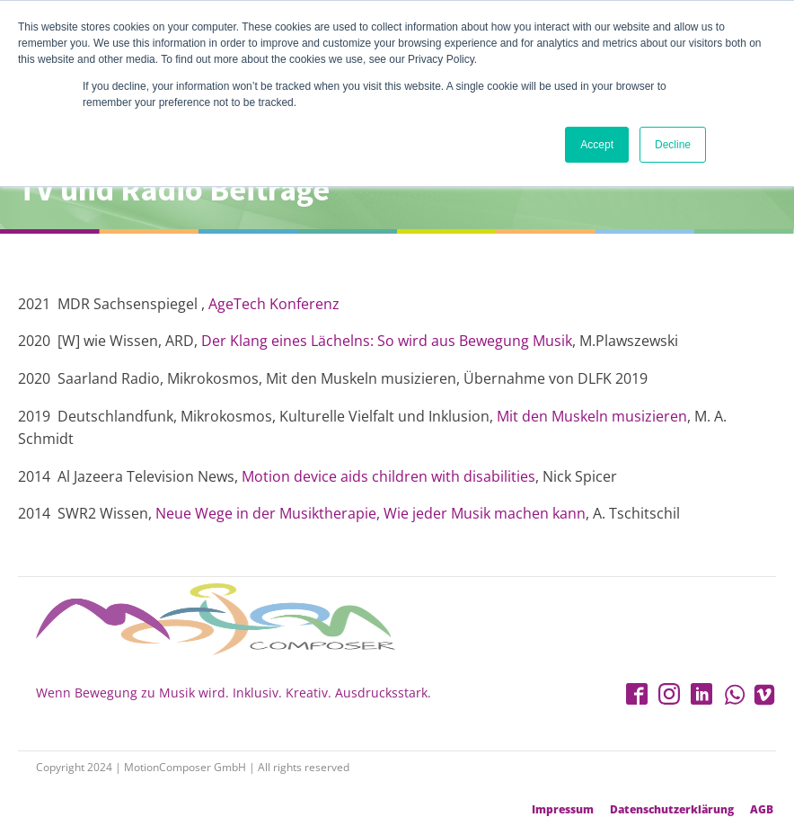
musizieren (649, 416)
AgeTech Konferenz (274, 304)
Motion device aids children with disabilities (388, 476)
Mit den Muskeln (554, 416)
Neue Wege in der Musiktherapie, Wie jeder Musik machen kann (370, 513)
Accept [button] (596, 144)
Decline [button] (673, 144)
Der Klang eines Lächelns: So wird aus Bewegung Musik (386, 341)
